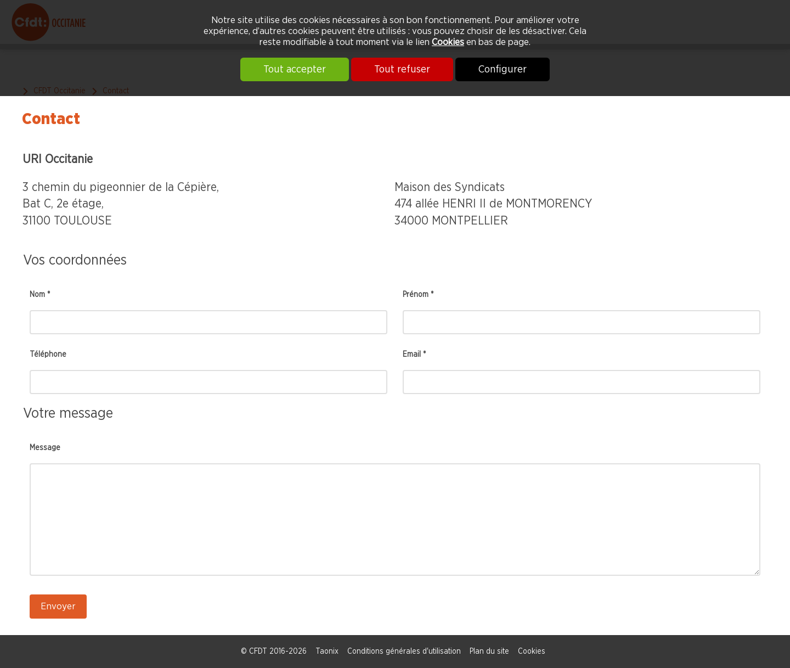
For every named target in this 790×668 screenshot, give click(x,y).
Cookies (448, 42)
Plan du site (489, 651)
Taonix (326, 651)
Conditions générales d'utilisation (404, 651)
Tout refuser (402, 69)
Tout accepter (294, 69)
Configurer (502, 69)
